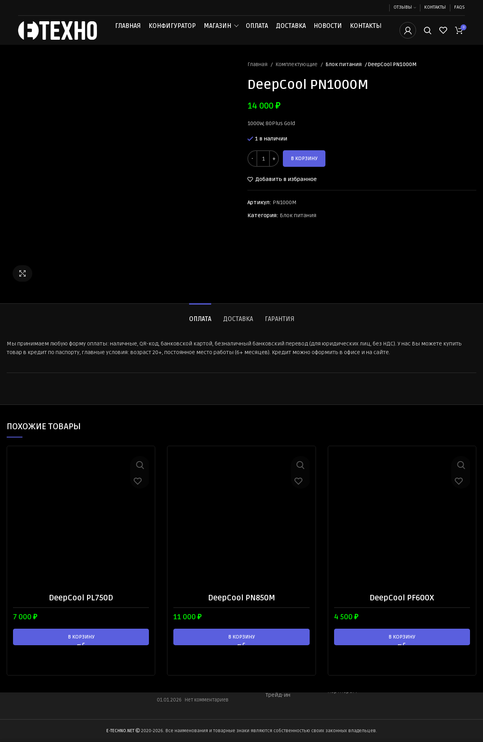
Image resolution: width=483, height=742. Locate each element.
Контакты (366, 32)
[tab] (200, 328)
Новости (328, 32)
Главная (128, 32)
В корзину (304, 171)
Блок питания (342, 77)
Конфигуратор (172, 32)
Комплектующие (297, 77)
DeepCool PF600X (402, 610)
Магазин (217, 32)
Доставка (291, 32)
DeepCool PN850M (241, 610)
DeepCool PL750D (81, 610)
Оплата (257, 32)
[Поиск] (427, 36)
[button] (81, 648)
